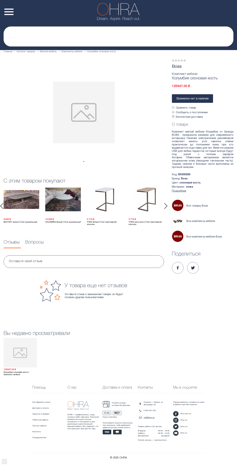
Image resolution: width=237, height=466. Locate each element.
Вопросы (34, 242)
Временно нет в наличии (192, 98)
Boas (177, 67)
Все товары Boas (190, 206)
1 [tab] (83, 161)
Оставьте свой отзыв (25, 261)
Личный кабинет (39, 426)
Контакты (36, 432)
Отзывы (11, 242)
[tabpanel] (84, 112)
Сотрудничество (39, 437)
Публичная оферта (40, 420)
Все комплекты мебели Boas (197, 236)
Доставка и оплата (40, 408)
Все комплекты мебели (193, 221)
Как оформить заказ (41, 402)
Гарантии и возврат (41, 414)
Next (166, 206)
